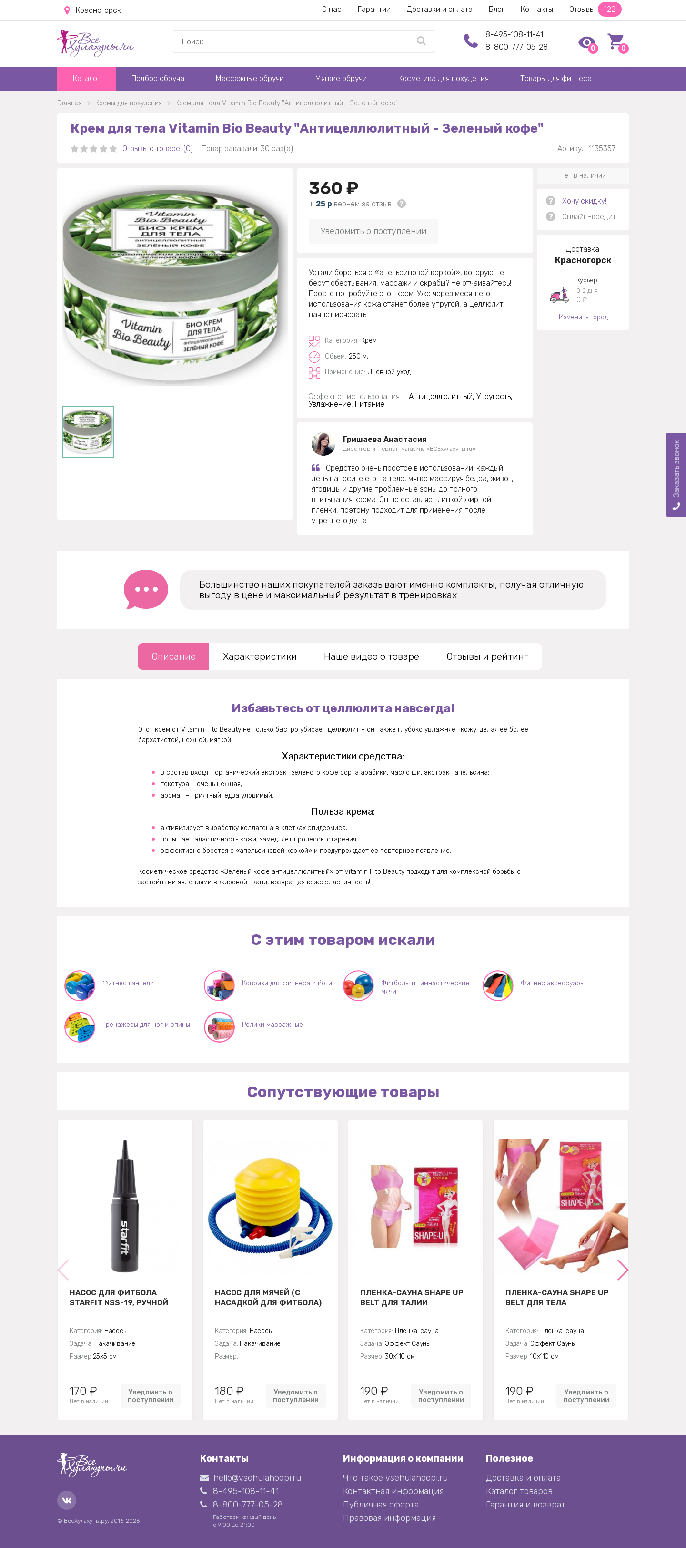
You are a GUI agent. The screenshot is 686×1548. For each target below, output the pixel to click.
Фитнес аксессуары (553, 983)
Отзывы (595, 9)
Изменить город (583, 317)
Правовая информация (389, 1518)
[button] (622, 1270)
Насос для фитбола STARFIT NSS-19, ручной (119, 1297)
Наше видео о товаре (371, 656)
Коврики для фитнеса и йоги (287, 983)
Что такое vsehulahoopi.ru (395, 1478)
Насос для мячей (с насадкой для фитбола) (268, 1297)
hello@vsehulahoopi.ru (250, 1478)
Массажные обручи (250, 78)
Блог (496, 9)
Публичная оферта (381, 1504)
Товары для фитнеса (556, 78)
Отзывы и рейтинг (487, 656)
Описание (173, 656)
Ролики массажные (272, 1025)
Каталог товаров (519, 1491)
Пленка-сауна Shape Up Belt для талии (412, 1297)
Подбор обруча (157, 78)
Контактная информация (393, 1491)
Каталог (86, 78)
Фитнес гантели (128, 983)
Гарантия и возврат (525, 1504)
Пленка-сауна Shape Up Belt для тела (557, 1297)
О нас (332, 9)
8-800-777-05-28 (516, 46)
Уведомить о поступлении (373, 231)
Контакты (537, 9)
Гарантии (374, 9)
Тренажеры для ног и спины (146, 1025)
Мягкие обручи (341, 78)
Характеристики (260, 656)
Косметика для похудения (443, 78)
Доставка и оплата (523, 1478)
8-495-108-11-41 (514, 34)
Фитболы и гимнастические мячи (425, 987)
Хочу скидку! (584, 200)
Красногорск (92, 10)
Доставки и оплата (440, 9)
